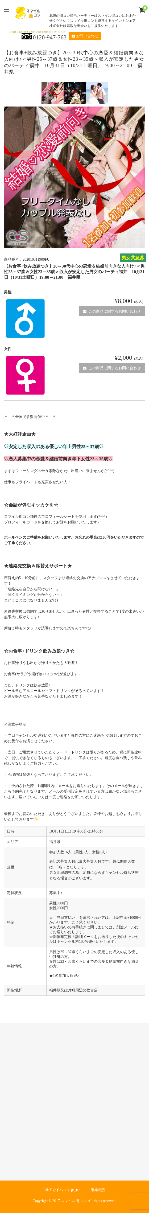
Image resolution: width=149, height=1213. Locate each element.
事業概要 (98, 1190)
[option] (53, 93)
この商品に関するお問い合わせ (112, 311)
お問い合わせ (85, 36)
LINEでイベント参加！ (62, 1190)
